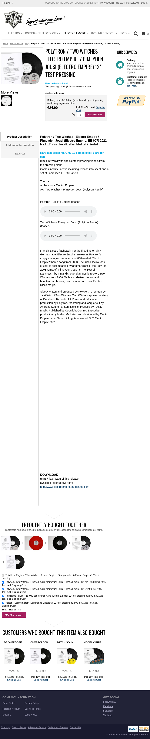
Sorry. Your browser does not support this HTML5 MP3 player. (68, 211)
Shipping (6, 714)
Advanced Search (37, 727)
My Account (107, 3)
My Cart (120, 3)
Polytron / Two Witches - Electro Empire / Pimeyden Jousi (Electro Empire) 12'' (45, 589)
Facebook (108, 706)
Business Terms (33, 709)
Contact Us (75, 727)
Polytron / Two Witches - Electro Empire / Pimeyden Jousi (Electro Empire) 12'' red (46, 582)
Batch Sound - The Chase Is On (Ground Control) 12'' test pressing (67, 642)
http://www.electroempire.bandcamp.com (64, 486)
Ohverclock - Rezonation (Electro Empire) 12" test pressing (40, 642)
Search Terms (19, 727)
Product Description (19, 136)
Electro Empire (16, 43)
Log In (144, 3)
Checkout (133, 3)
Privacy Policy (32, 703)
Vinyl (27, 43)
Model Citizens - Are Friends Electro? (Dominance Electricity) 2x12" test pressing (94, 642)
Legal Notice (31, 714)
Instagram (108, 710)
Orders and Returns (58, 727)
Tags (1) (20, 153)
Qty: (74, 114)
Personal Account (11, 709)
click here (131, 86)
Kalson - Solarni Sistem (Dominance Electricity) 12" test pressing (37, 603)
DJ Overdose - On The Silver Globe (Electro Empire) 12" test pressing (14, 642)
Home (5, 43)
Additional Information (20, 145)
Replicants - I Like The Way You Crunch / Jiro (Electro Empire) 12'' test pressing (45, 596)
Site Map (5, 727)
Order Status (8, 703)
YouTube (107, 715)
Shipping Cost (19, 585)
